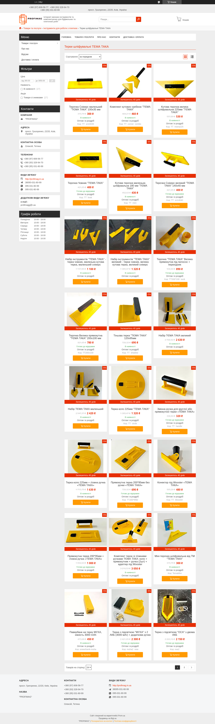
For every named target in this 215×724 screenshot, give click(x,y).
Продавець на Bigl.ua (107, 718)
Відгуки (25, 54)
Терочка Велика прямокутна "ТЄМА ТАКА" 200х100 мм (85, 337)
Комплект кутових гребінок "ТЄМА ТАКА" (130, 108)
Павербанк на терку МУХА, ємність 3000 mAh (86, 633)
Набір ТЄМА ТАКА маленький (85, 409)
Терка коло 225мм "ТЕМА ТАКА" (130, 409)
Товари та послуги (32, 28)
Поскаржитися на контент (102, 721)
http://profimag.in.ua (34, 179)
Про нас (101, 37)
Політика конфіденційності (125, 721)
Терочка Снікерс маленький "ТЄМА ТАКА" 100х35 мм (85, 108)
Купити (87, 129)
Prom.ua (121, 716)
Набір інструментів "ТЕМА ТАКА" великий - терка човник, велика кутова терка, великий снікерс (130, 262)
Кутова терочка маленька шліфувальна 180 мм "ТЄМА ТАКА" (130, 186)
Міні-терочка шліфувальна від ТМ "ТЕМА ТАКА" (175, 557)
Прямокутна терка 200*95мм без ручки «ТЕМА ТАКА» (130, 484)
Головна (66, 37)
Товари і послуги (84, 37)
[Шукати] (138, 19)
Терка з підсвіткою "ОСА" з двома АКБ (175, 633)
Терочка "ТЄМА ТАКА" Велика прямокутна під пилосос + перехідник (175, 262)
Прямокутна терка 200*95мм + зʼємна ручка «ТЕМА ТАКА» (86, 557)
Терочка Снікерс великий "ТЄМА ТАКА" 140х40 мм (174, 184)
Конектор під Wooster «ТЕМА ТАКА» (174, 484)
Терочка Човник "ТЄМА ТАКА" (85, 183)
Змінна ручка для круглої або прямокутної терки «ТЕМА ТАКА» (174, 410)
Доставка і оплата (133, 37)
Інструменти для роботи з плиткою (61, 28)
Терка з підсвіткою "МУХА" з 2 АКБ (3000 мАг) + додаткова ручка (130, 633)
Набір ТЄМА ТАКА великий (175, 335)
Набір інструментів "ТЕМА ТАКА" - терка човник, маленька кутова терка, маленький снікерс (85, 262)
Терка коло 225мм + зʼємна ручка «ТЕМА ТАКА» (85, 484)
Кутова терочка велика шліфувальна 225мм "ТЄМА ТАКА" (174, 110)
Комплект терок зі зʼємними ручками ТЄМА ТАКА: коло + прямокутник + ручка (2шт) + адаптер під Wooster (130, 560)
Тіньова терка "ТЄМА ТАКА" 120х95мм (130, 337)
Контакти (114, 37)
